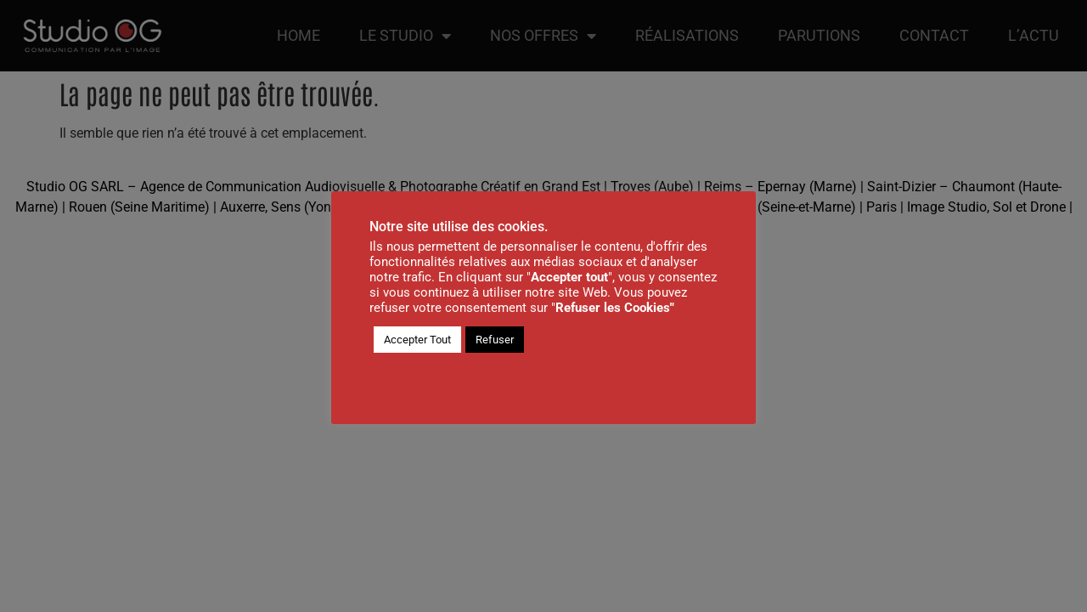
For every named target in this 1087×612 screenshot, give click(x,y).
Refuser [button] (495, 339)
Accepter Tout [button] (417, 339)
